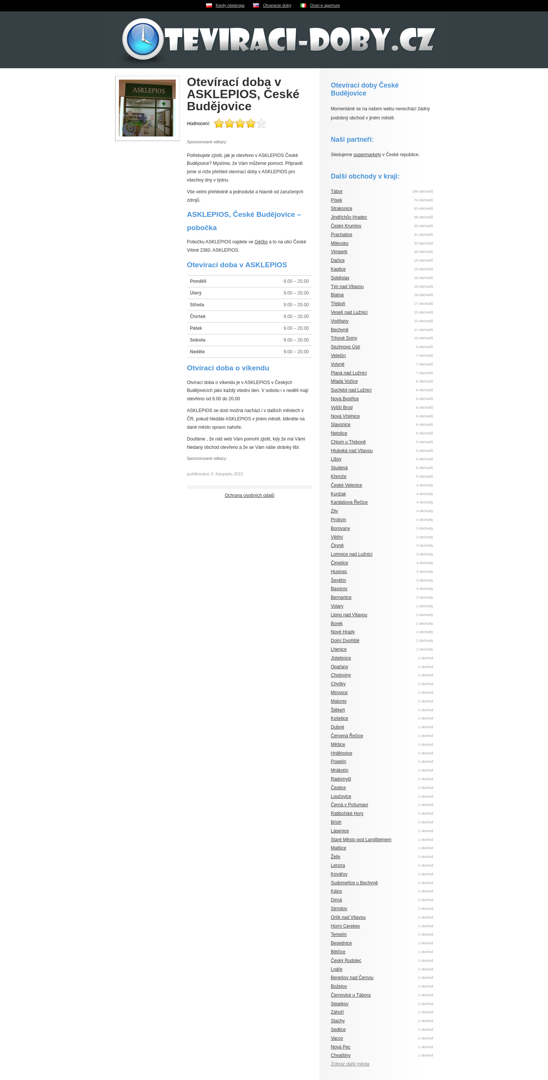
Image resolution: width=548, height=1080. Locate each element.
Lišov (336, 459)
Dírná (336, 900)
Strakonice (342, 208)
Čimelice (339, 563)
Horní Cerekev (345, 926)
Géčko (261, 242)
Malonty (339, 701)
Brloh (336, 822)
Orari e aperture (325, 5)
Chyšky (338, 684)
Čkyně (337, 545)
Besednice (341, 943)
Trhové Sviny (344, 338)
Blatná (337, 295)
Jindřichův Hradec (349, 217)
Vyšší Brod (342, 407)
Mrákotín (340, 770)
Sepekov (340, 1003)
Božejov (339, 986)
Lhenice (339, 649)
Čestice (338, 787)
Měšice (338, 744)
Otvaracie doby (277, 5)
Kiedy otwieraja (230, 5)
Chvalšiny (341, 1055)
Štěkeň (338, 710)
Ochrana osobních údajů (250, 495)
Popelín (339, 761)
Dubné (337, 727)
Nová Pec (341, 1047)
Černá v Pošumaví (349, 804)
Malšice (339, 848)
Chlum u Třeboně (348, 442)
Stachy (338, 1021)
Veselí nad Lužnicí (349, 312)
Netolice (339, 433)
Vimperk (339, 251)
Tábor (337, 191)
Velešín (338, 355)
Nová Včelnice (345, 416)
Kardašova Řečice (349, 502)
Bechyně (340, 329)
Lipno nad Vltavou (349, 615)
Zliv (334, 511)
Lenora (338, 865)
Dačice (338, 260)
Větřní (337, 537)
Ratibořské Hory (347, 813)
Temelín (339, 934)
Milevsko (340, 243)
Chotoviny (341, 675)
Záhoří (337, 1012)
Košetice (339, 718)
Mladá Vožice (344, 381)
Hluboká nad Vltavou (352, 450)
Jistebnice (341, 658)
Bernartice (341, 597)
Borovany (340, 528)
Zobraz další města (350, 1064)
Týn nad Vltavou (347, 286)
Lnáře (337, 969)
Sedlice (338, 1029)
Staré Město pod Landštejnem (361, 839)
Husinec (339, 571)
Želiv (335, 856)
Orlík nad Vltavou (348, 917)
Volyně (338, 364)
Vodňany (340, 321)
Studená (339, 467)
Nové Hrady (343, 632)
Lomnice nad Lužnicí (352, 554)
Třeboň (338, 303)
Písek (336, 200)
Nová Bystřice (345, 398)
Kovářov (339, 874)
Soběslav (340, 278)
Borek (337, 623)
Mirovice (339, 692)
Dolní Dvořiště (345, 640)
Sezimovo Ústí (345, 347)
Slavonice (341, 424)
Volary (337, 606)
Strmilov (339, 908)
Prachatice (342, 234)
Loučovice (341, 796)
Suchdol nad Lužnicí (351, 390)
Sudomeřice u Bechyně (354, 883)
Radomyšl (341, 779)
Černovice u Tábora (351, 995)
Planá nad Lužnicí (349, 373)
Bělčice (338, 952)
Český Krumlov (346, 226)
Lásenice (340, 831)
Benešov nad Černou (352, 977)
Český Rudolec (346, 960)
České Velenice (346, 485)
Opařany (339, 666)
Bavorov (339, 588)
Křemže (339, 476)
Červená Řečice (347, 735)
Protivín (339, 519)
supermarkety (367, 154)
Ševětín (339, 580)
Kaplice (338, 269)
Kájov (336, 891)
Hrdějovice (342, 753)
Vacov (337, 1038)
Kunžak (338, 494)
